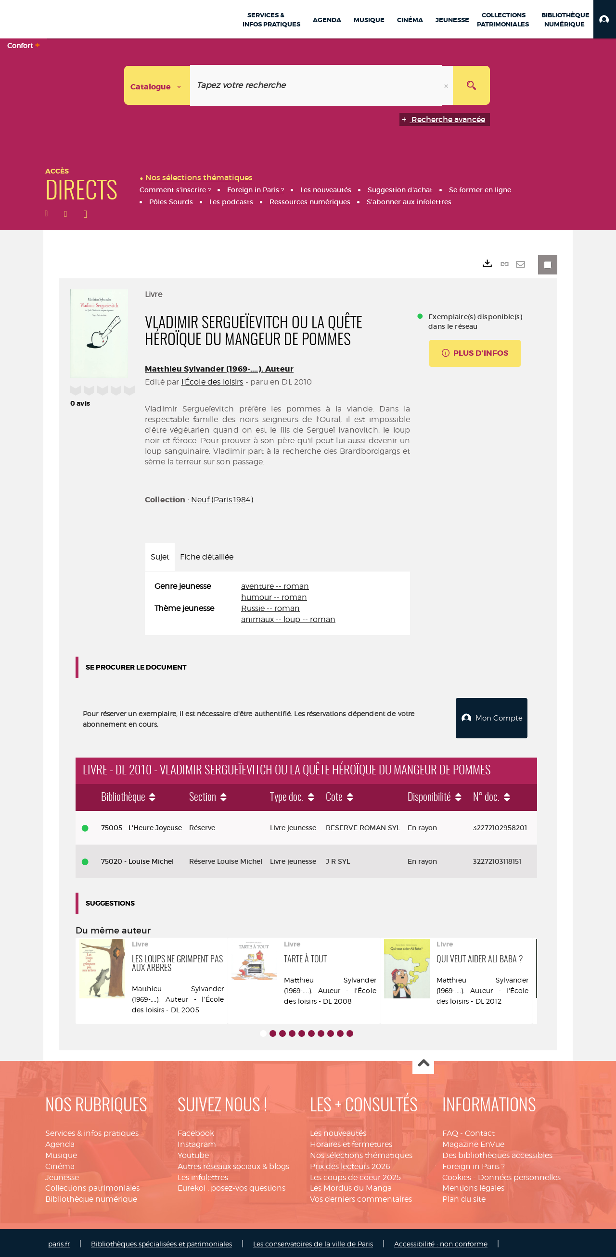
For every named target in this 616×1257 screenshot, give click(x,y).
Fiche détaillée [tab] (206, 556)
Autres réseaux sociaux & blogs (233, 1164)
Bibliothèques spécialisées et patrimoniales (161, 1241)
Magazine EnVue (473, 1141)
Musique (61, 1152)
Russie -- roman (270, 608)
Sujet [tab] (160, 556)
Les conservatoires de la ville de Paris (313, 1241)
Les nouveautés (338, 1130)
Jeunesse (62, 1175)
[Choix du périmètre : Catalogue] (157, 85)
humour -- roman (274, 597)
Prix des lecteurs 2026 (350, 1164)
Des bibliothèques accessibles (497, 1152)
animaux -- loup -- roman (288, 619)
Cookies (456, 1175)
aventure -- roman (275, 586)
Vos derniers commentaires (361, 1196)
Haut (423, 1061)
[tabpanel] (277, 603)
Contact (480, 1130)
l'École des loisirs (212, 381)
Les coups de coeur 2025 (355, 1175)
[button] (604, 19)
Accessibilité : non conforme (441, 1241)
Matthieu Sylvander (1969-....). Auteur (219, 369)
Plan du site (464, 1196)
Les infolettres (203, 1175)
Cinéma (60, 1164)
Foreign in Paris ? (473, 1164)
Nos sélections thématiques (361, 1152)
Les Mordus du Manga (351, 1186)
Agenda (60, 1141)
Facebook (196, 1130)
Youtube (193, 1152)
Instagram (197, 1141)
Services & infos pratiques (92, 1130)
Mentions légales (473, 1186)
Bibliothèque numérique (91, 1196)
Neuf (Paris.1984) (222, 499)
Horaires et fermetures (351, 1141)
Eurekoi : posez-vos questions (231, 1186)
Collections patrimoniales (92, 1186)
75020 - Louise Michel (137, 859)
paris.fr (59, 1241)
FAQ (450, 1130)
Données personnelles (519, 1175)
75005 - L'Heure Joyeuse (141, 825)
